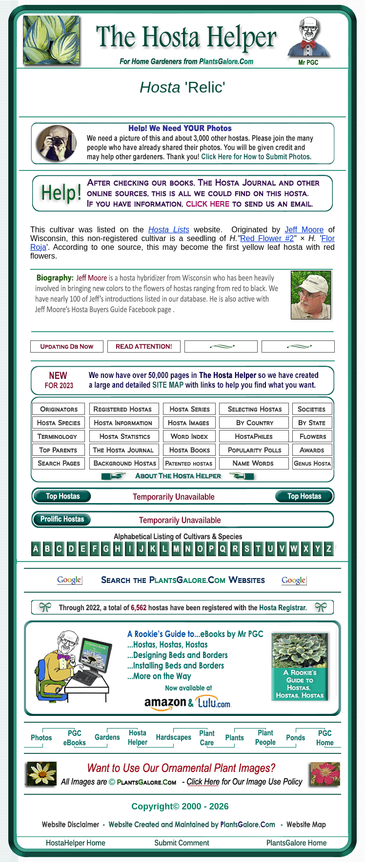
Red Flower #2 (267, 238)
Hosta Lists (168, 229)
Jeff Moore (304, 229)
